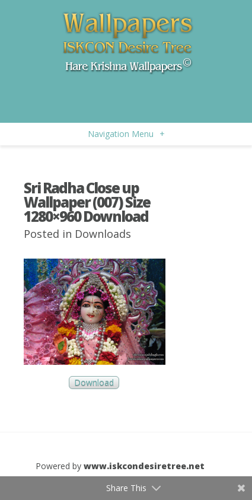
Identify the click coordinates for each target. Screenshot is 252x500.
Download (94, 382)
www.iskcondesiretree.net (144, 466)
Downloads (103, 234)
